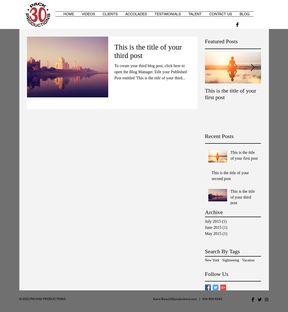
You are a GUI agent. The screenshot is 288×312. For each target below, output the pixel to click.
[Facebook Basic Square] (208, 287)
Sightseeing (230, 260)
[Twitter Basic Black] (259, 299)
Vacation (248, 260)
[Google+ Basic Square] (223, 287)
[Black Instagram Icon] (266, 299)
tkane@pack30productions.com (175, 299)
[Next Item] (253, 68)
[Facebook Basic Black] (237, 24)
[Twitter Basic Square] (215, 287)
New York (212, 260)
